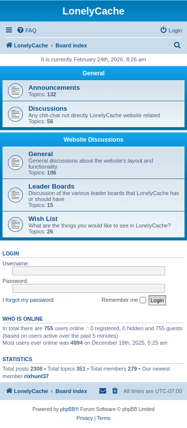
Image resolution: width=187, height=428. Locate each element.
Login (10, 253)
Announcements (54, 87)
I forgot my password (27, 300)
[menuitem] (26, 30)
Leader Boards (51, 186)
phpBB (67, 409)
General (93, 73)
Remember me (124, 300)
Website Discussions (94, 139)
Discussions (47, 108)
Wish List (43, 218)
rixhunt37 (36, 376)
